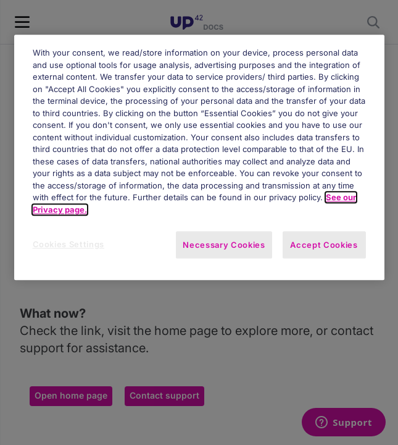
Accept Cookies (323, 245)
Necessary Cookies (224, 245)
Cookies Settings (68, 245)
